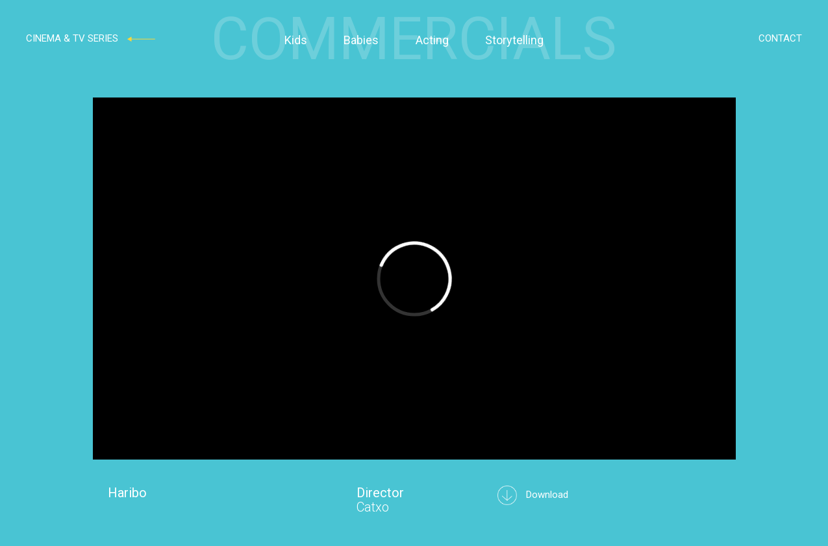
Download (532, 494)
